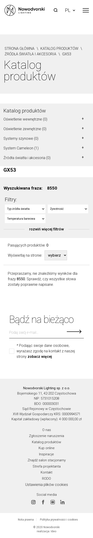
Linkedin (62, 502)
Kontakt (46, 472)
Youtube (52, 502)
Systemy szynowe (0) (20, 138)
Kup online (47, 448)
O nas (46, 430)
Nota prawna (26, 519)
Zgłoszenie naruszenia (46, 436)
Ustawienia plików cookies (46, 484)
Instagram (33, 502)
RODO (46, 478)
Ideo (53, 531)
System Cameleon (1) (21, 148)
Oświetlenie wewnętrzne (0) (25, 119)
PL (70, 10)
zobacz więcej (40, 357)
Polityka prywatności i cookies (59, 519)
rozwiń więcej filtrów (46, 229)
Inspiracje (46, 454)
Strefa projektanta (47, 466)
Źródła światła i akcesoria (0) (27, 158)
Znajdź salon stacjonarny (47, 460)
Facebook (43, 502)
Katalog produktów (24, 111)
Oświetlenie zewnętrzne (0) (24, 129)
